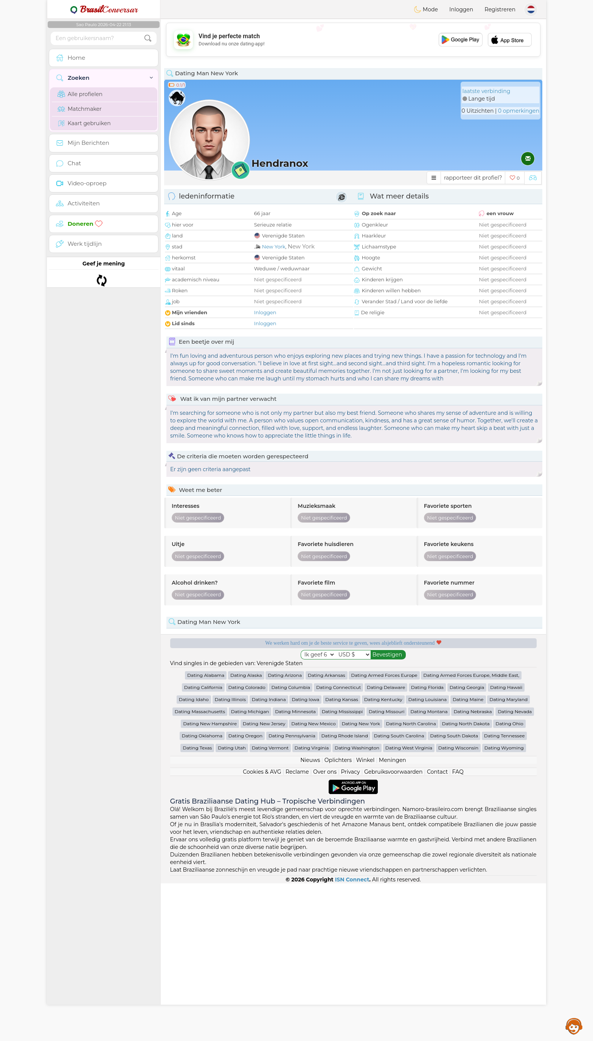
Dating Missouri (387, 869)
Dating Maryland (508, 857)
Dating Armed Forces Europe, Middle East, (471, 833)
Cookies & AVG (262, 929)
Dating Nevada (515, 869)
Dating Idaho (194, 857)
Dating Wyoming (504, 905)
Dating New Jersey (264, 881)
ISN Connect (352, 1037)
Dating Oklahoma (202, 893)
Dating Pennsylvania (292, 893)
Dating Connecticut (338, 845)
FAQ (458, 929)
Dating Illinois (230, 857)
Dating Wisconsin (458, 905)
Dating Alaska (246, 833)
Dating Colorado (246, 845)
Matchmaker (79, 109)
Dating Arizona (285, 833)
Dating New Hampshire (210, 881)
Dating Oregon (245, 893)
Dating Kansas (341, 857)
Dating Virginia (312, 905)
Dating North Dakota (465, 881)
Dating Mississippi (342, 869)
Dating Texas (197, 905)
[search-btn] (148, 38)
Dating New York (361, 881)
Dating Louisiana (427, 857)
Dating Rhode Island (344, 893)
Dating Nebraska (472, 869)
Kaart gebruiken (84, 123)
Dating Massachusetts (200, 869)
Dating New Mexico (313, 881)
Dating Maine (468, 857)
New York (274, 247)
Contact (437, 929)
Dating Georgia (467, 845)
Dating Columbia (290, 845)
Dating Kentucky (383, 857)
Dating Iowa (305, 857)
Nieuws (310, 917)
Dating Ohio (509, 881)
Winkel (365, 917)
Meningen (392, 917)
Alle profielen (79, 94)
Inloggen (461, 9)
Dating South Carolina (399, 893)
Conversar (103, 9)
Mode (426, 9)
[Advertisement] (353, 40)
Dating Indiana (269, 857)
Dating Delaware (386, 845)
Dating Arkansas (326, 833)
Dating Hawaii (506, 845)
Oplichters (338, 917)
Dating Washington (357, 905)
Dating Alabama (205, 833)
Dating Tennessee (504, 893)
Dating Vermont (270, 905)
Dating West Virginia (408, 905)
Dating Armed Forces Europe (384, 833)
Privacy (350, 929)
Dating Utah (232, 905)
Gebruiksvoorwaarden (393, 929)
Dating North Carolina (411, 881)
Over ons (325, 929)
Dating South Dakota (454, 893)
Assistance (574, 1025)
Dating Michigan (250, 869)
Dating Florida (427, 845)
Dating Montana (429, 869)
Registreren (499, 9)
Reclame (297, 929)
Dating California (203, 845)
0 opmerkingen (518, 110)
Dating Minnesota (295, 869)
